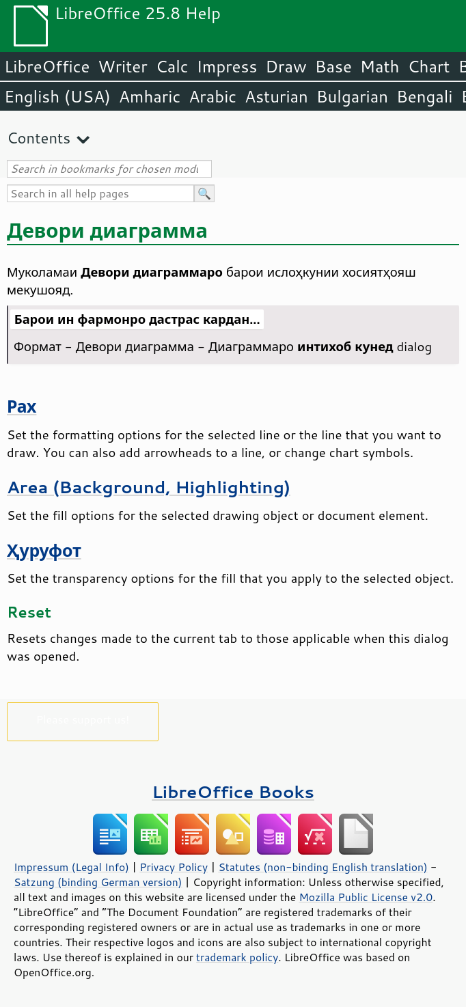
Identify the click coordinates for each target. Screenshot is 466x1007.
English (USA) (57, 96)
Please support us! (83, 719)
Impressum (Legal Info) (71, 866)
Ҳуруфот (44, 550)
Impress (227, 66)
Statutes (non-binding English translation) (322, 866)
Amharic (149, 96)
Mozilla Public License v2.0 (366, 897)
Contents (38, 137)
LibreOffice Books (233, 791)
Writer (122, 66)
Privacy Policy (173, 866)
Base (333, 66)
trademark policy (237, 957)
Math (380, 66)
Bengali (424, 96)
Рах (21, 406)
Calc (172, 66)
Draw (285, 66)
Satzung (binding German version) (98, 881)
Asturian (276, 96)
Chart (428, 66)
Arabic (212, 96)
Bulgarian (352, 96)
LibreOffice (47, 66)
